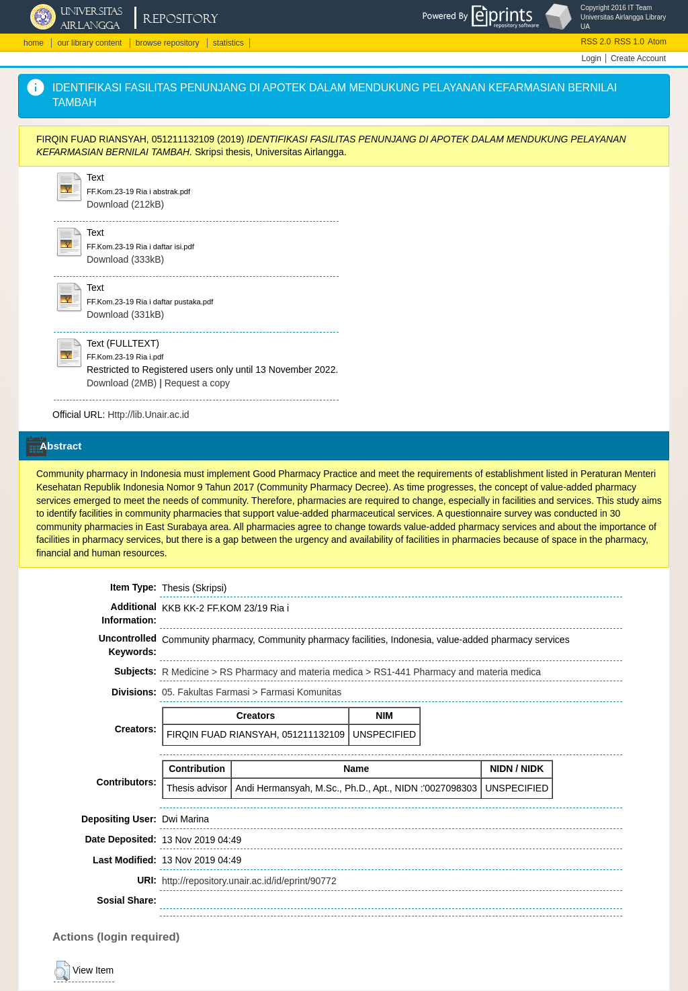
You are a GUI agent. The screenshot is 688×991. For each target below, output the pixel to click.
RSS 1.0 (629, 41)
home (34, 43)
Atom (657, 41)
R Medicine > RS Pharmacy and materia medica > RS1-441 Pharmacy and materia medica (351, 671)
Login (591, 58)
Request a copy (197, 383)
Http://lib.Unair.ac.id (148, 414)
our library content (89, 43)
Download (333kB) (125, 259)
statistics (228, 43)
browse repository (168, 43)
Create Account (638, 58)
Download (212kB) (125, 204)
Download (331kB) (125, 314)
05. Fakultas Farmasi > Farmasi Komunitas (251, 692)
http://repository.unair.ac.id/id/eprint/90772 (249, 880)
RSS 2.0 (596, 41)
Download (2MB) (122, 383)
